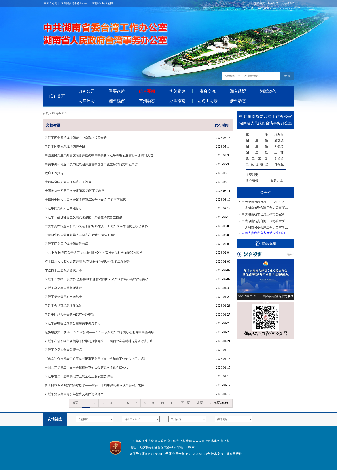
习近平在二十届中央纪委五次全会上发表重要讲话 (79, 376)
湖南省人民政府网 (102, 3)
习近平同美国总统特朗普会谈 (65, 146)
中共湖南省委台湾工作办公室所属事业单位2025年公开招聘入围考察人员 (265, 208)
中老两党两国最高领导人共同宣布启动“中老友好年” (80, 235)
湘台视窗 (117, 101)
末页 (200, 403)
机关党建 (177, 91)
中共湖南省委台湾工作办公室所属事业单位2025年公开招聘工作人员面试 (265, 221)
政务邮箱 (273, 3)
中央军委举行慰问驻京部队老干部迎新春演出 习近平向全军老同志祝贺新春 (96, 226)
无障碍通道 (287, 3)
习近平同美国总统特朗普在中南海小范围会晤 (76, 137)
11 (172, 403)
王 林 (265, 152)
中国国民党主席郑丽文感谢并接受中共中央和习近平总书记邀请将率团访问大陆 (99, 155)
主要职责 (252, 175)
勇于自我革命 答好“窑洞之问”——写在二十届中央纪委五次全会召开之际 (94, 385)
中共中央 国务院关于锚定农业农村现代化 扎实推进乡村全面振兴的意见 (93, 252)
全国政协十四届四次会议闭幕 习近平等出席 (74, 190)
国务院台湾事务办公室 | (75, 3)
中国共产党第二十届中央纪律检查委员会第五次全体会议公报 (86, 367)
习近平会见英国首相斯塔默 (63, 288)
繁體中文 (259, 3)
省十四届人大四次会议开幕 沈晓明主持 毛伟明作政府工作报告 (87, 261)
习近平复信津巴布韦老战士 (63, 297)
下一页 (185, 403)
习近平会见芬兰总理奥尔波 (63, 305)
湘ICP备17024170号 (155, 453)
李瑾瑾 (264, 158)
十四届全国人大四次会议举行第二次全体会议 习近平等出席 (85, 199)
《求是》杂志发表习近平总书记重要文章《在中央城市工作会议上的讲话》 (96, 358)
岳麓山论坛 (208, 101)
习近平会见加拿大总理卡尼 (63, 350)
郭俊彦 (265, 146)
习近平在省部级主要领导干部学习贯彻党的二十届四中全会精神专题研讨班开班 (99, 341)
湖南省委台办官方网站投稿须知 (263, 233)
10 (162, 403)
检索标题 (230, 76)
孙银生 (265, 164)
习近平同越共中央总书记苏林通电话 (69, 314)
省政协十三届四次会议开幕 (63, 270)
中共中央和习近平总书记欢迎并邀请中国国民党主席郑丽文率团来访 (91, 164)
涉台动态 (238, 101)
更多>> (290, 254)
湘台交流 (208, 91)
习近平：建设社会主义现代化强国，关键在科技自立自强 (83, 217)
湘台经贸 (238, 91)
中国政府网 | (51, 3)
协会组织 (252, 181)
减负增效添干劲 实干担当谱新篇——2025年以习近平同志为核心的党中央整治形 (99, 332)
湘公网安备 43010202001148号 (189, 453)
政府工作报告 (54, 173)
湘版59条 (268, 91)
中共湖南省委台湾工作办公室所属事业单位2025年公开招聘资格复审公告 (265, 228)
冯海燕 (265, 134)
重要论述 (117, 91)
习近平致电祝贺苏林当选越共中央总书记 (72, 323)
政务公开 (87, 91)
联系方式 (277, 181)
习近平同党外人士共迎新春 (63, 208)
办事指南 (177, 101)
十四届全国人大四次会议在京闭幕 (68, 182)
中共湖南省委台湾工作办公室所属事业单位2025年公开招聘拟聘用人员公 (265, 202)
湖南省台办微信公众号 (266, 333)
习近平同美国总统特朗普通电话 (66, 243)
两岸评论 (87, 101)
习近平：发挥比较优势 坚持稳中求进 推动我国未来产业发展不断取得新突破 (96, 279)
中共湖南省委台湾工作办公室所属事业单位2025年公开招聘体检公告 (265, 215)
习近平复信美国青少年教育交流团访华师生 (74, 394)
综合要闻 (58, 113)
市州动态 (147, 101)
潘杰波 (265, 140)
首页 (61, 96)
